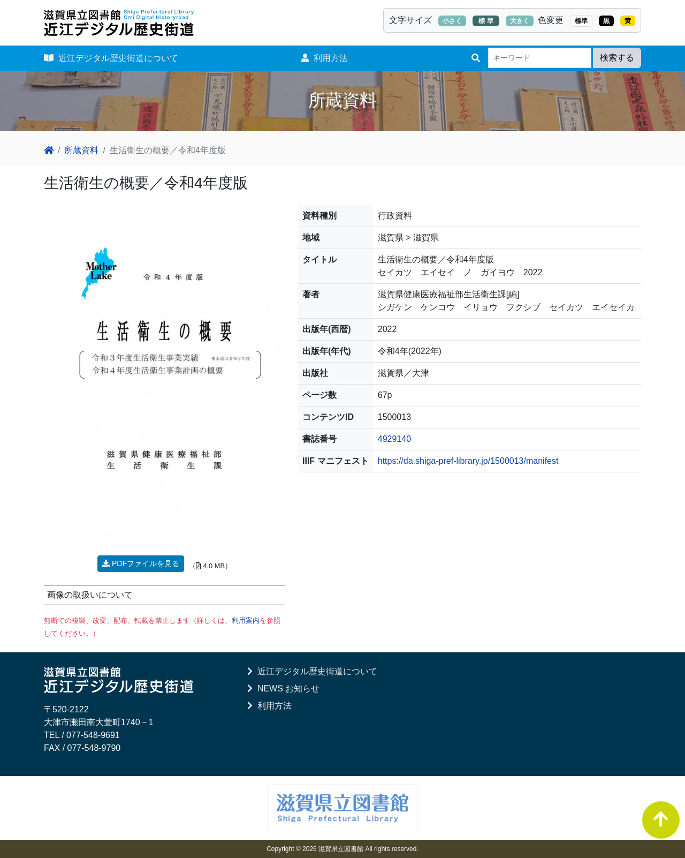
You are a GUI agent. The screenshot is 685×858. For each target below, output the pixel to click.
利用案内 (246, 620)
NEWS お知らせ (283, 688)
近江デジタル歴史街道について (111, 58)
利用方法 (324, 58)
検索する (617, 57)
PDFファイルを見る (140, 563)
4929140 (394, 438)
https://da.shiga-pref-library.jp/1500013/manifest (468, 460)
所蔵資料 (81, 150)
